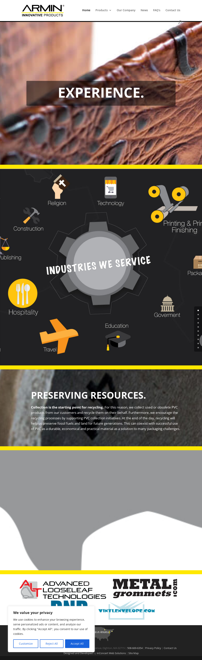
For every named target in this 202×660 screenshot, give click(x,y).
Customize (26, 643)
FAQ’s (156, 10)
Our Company (126, 10)
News (144, 10)
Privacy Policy (153, 648)
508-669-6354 (135, 648)
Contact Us (173, 10)
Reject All (52, 643)
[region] (51, 629)
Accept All (77, 643)
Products (101, 10)
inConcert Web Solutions (111, 653)
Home (86, 10)
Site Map (133, 653)
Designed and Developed (78, 653)
